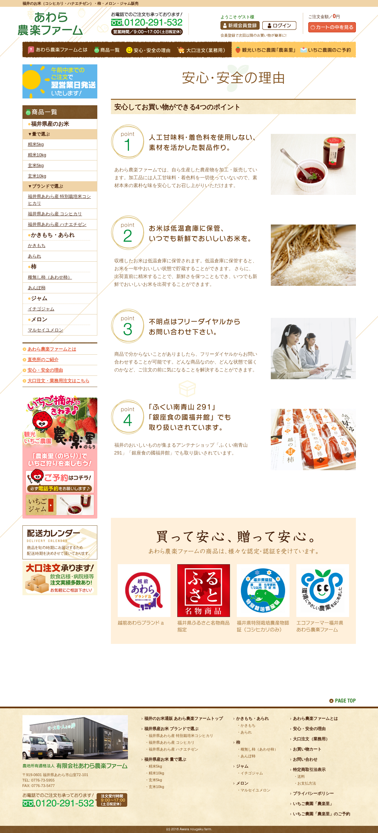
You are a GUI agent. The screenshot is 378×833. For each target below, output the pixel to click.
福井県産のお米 (50, 124)
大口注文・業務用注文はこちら (58, 380)
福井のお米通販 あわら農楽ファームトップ (183, 718)
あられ (34, 256)
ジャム (39, 298)
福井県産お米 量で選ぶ (165, 759)
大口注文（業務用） (311, 739)
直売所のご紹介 (43, 359)
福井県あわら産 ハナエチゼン (57, 224)
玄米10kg (37, 176)
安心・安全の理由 (45, 370)
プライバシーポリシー (313, 793)
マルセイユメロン (45, 330)
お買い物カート (307, 749)
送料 (301, 776)
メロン (39, 319)
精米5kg (36, 144)
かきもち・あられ (53, 235)
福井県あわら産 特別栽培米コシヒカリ (59, 200)
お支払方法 (306, 783)
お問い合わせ (305, 759)
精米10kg (37, 154)
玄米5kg (36, 165)
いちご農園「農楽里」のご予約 (321, 814)
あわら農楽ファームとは (52, 349)
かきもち (37, 245)
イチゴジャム (41, 308)
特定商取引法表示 (309, 769)
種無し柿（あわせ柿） (50, 277)
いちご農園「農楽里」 (313, 803)
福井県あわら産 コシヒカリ (55, 213)
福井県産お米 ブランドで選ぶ (171, 728)
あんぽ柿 (37, 287)
